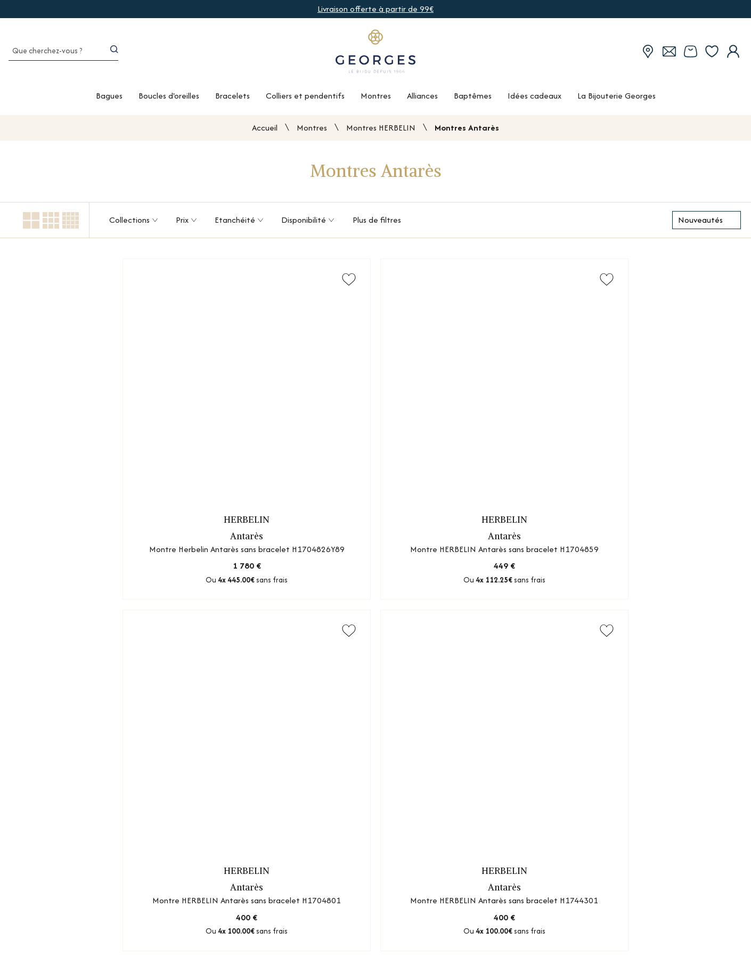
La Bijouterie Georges (616, 99)
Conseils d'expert (543, 948)
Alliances (422, 99)
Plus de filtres (377, 222)
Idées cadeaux (534, 99)
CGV (644, 948)
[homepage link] (375, 54)
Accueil (264, 130)
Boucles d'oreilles (168, 99)
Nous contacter (541, 910)
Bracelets (232, 99)
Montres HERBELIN (380, 130)
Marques (223, 948)
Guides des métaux (420, 929)
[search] (116, 54)
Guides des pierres (419, 910)
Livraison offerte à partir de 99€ (375, 9)
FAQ (519, 929)
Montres (376, 99)
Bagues (109, 99)
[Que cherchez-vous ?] (51, 54)
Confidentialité (664, 929)
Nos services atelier (243, 929)
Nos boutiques (234, 910)
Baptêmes (473, 99)
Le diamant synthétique (429, 948)
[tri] (706, 222)
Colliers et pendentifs (305, 99)
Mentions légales (667, 910)
